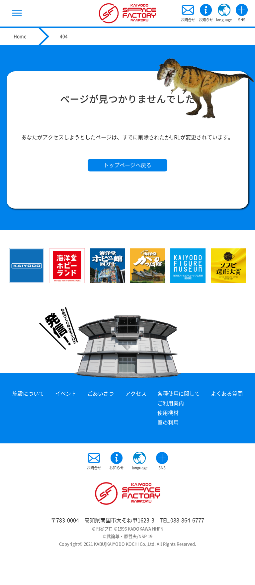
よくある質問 (227, 393)
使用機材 (168, 413)
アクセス (135, 393)
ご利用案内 (170, 403)
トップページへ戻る (127, 165)
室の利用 (168, 422)
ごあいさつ (100, 393)
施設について (28, 393)
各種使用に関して (178, 393)
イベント (65, 393)
